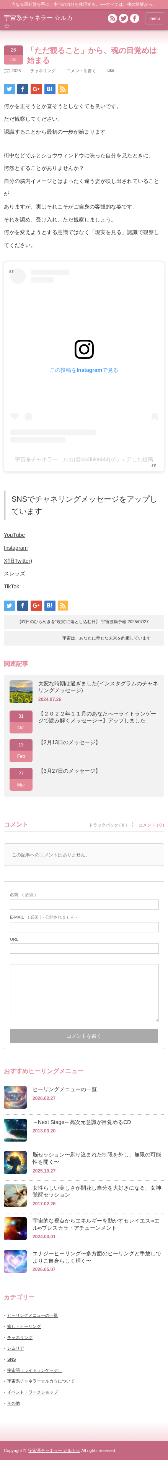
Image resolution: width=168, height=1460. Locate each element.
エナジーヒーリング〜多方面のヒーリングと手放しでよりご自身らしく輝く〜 (97, 1257)
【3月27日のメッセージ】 (69, 771)
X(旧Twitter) (18, 561)
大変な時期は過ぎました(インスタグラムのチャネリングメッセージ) (98, 686)
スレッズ (14, 573)
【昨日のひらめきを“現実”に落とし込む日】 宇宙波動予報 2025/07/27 (83, 621)
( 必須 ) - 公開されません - (43, 917)
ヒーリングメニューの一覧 (65, 1089)
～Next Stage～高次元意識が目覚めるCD (82, 1122)
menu (154, 18)
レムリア (15, 1348)
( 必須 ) (23, 894)
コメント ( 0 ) (151, 825)
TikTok (11, 586)
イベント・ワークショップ (32, 1392)
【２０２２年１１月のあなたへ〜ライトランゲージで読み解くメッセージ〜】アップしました (97, 717)
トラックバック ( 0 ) (108, 825)
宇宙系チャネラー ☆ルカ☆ (54, 1450)
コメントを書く (81, 70)
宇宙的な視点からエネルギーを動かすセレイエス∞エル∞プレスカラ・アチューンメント (96, 1224)
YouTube (14, 535)
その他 (13, 1403)
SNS (11, 1359)
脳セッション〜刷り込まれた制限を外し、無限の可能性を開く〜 (97, 1158)
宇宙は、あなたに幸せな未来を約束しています (106, 638)
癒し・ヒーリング (24, 1326)
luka (110, 70)
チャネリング (42, 70)
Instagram (16, 548)
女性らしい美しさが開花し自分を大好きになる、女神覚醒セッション (97, 1191)
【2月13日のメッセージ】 (69, 742)
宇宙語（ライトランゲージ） (34, 1370)
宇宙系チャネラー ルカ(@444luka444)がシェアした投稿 (84, 459)
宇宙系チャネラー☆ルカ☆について (41, 1381)
